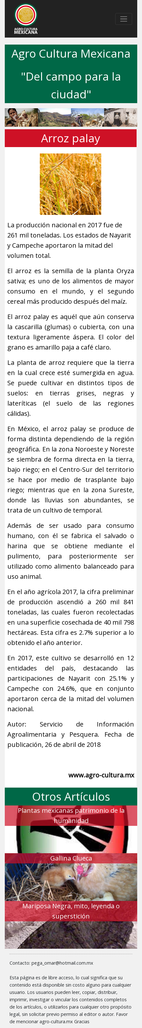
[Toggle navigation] (123, 19)
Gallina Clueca (71, 858)
